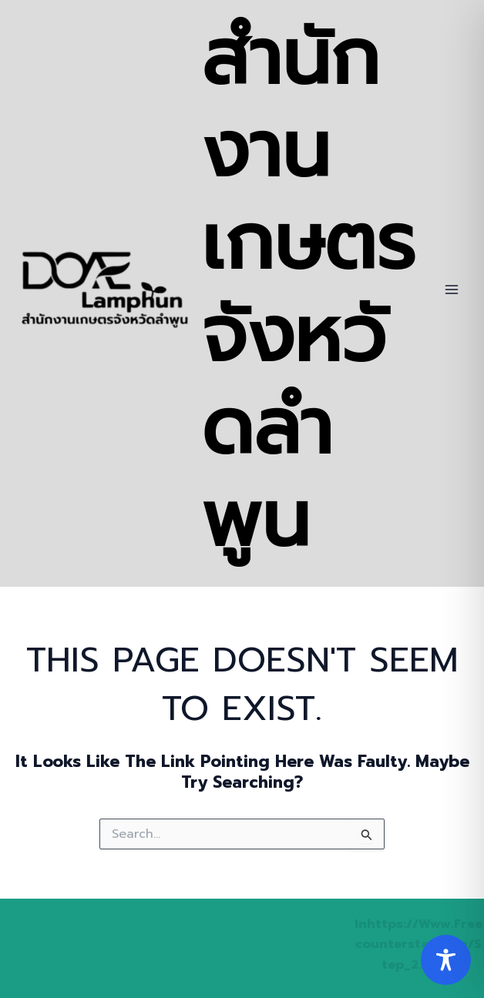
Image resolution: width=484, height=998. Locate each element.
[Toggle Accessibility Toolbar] (445, 959)
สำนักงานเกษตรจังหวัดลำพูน (308, 289)
